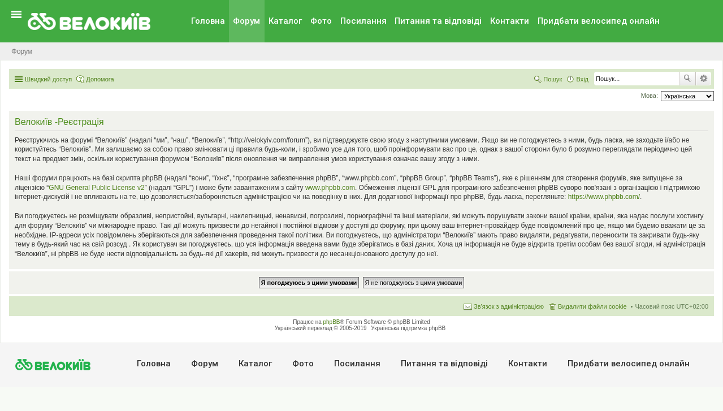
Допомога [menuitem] (100, 79)
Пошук (687, 78)
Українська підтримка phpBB (408, 328)
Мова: (649, 95)
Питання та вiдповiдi (438, 21)
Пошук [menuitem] (552, 79)
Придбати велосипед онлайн (599, 21)
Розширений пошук (703, 78)
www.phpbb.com (330, 188)
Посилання (363, 21)
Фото (321, 21)
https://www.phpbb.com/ (604, 197)
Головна (208, 21)
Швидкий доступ (48, 79)
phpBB (331, 322)
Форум (246, 21)
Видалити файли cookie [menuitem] (592, 306)
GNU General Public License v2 (96, 188)
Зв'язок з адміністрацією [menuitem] (509, 306)
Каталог (285, 21)
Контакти (509, 21)
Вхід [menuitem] (582, 79)
